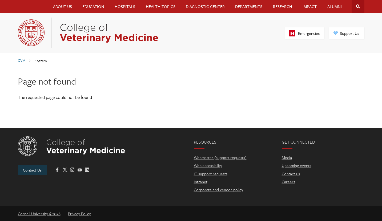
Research (282, 6)
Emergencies (309, 33)
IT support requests (210, 174)
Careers (288, 182)
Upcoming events (296, 165)
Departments (248, 6)
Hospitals (125, 6)
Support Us (349, 33)
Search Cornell (358, 6)
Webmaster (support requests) (220, 157)
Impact (310, 6)
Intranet (200, 182)
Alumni (334, 6)
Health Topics (160, 6)
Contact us (291, 174)
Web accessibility (208, 165)
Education (93, 6)
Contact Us (32, 170)
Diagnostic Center (205, 6)
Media (287, 157)
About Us (62, 6)
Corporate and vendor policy (218, 190)
